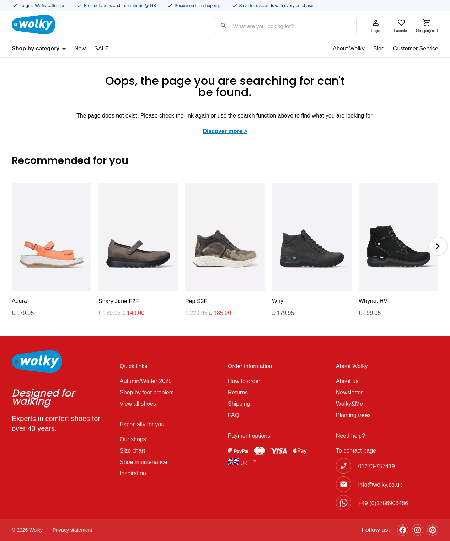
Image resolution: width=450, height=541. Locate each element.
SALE (101, 48)
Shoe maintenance (143, 462)
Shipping (239, 404)
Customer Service (415, 48)
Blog (379, 48)
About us (347, 381)
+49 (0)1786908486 (383, 503)
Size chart (132, 451)
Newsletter (349, 392)
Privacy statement (72, 530)
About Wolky (349, 48)
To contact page (356, 451)
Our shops (133, 439)
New (80, 48)
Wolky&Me (349, 404)
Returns (238, 392)
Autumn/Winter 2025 (146, 381)
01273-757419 (376, 466)
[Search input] (278, 26)
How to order (244, 381)
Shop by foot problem (147, 392)
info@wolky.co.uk (380, 485)
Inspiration (133, 473)
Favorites (401, 25)
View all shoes (138, 404)
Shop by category (39, 48)
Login (375, 25)
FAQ (233, 415)
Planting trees (353, 415)
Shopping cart (427, 25)
